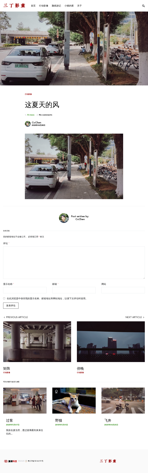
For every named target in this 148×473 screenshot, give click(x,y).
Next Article (133, 317)
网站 (103, 284)
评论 (6, 243)
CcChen (36, 122)
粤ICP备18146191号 (35, 461)
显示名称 (8, 284)
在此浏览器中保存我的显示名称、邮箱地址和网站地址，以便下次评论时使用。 (47, 298)
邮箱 (55, 284)
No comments (45, 115)
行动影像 (28, 94)
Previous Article (17, 317)
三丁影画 (14, 5)
